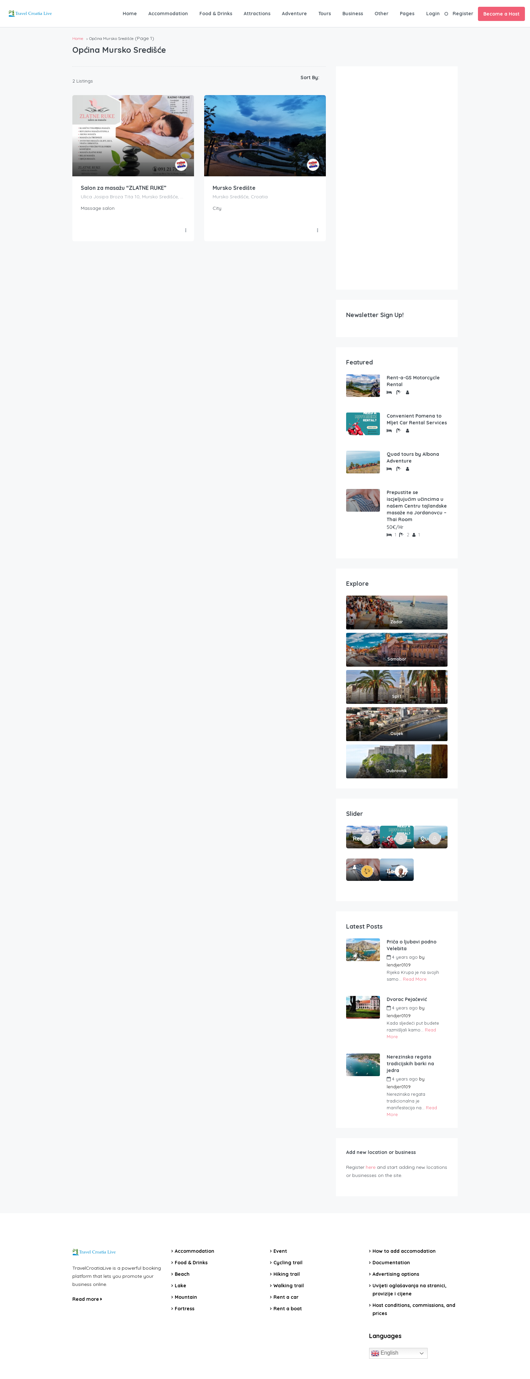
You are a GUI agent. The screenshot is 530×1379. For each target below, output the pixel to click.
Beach (182, 1274)
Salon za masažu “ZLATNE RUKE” (123, 187)
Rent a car (285, 1297)
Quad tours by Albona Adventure (413, 457)
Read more (87, 1299)
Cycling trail (288, 1263)
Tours (324, 13)
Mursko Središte (234, 187)
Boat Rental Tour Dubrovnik (392, 871)
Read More (415, 979)
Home (130, 13)
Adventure (294, 13)
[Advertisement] (397, 178)
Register (463, 13)
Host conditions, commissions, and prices (413, 1309)
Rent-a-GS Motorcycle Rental (413, 381)
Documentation (391, 1263)
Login (433, 13)
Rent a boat (287, 1309)
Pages (407, 13)
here (371, 1167)
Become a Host (501, 14)
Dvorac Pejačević (407, 999)
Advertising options (395, 1274)
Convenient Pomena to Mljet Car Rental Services (417, 419)
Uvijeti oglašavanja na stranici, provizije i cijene (409, 1290)
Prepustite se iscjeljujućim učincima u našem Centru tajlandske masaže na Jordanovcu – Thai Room (417, 505)
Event (280, 1251)
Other (381, 13)
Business (352, 13)
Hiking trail (286, 1274)
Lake (180, 1286)
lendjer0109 (399, 964)
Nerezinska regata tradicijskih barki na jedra (410, 1063)
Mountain (186, 1297)
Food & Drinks (215, 13)
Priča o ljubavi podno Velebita (411, 945)
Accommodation (168, 13)
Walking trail (288, 1286)
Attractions (257, 13)
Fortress (184, 1309)
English (385, 1353)
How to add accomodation (404, 1251)
